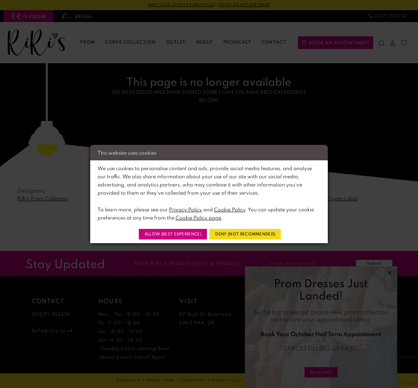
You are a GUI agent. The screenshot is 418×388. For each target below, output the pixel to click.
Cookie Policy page (198, 216)
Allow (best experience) (168, 234)
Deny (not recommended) (250, 234)
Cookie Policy (229, 208)
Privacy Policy (185, 208)
